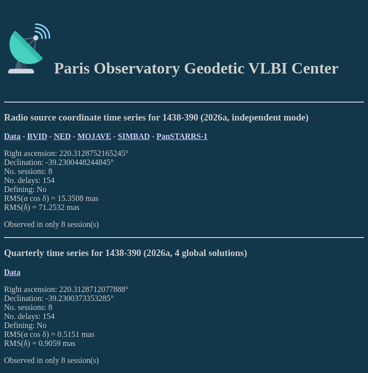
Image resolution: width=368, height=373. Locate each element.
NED (62, 136)
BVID (37, 136)
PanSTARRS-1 (182, 136)
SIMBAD (134, 136)
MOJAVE (94, 136)
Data (12, 136)
